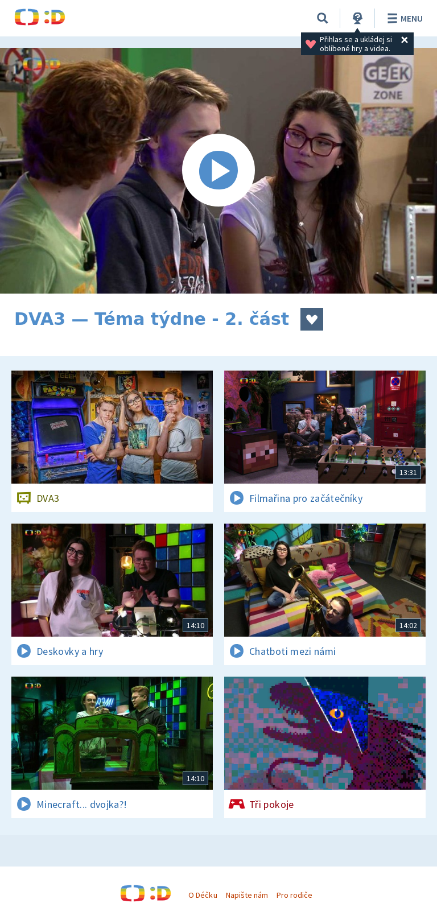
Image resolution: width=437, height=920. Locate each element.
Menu (403, 18)
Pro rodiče (294, 895)
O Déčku (202, 895)
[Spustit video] (218, 171)
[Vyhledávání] (323, 18)
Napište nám (247, 895)
